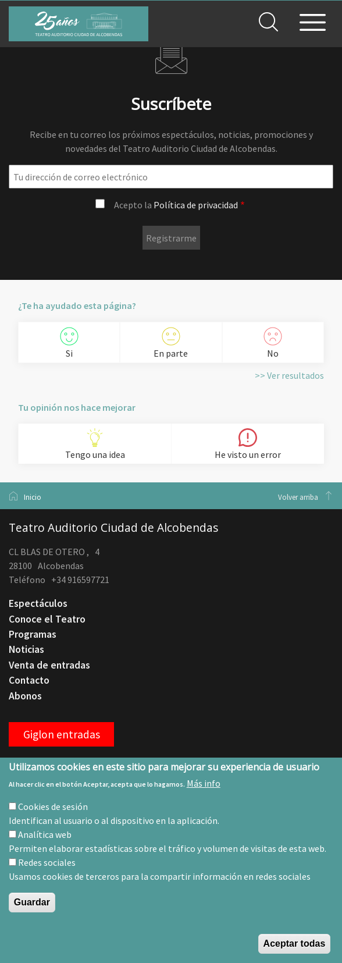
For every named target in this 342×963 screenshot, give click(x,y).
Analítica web (45, 834)
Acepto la (176, 205)
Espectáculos (38, 603)
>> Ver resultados (289, 375)
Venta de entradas (49, 665)
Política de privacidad (196, 205)
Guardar (32, 902)
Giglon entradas (61, 734)
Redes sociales (47, 862)
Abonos (25, 696)
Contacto (29, 680)
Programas (32, 634)
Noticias (26, 649)
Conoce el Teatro (47, 619)
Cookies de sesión (53, 806)
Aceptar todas (294, 943)
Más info (203, 783)
